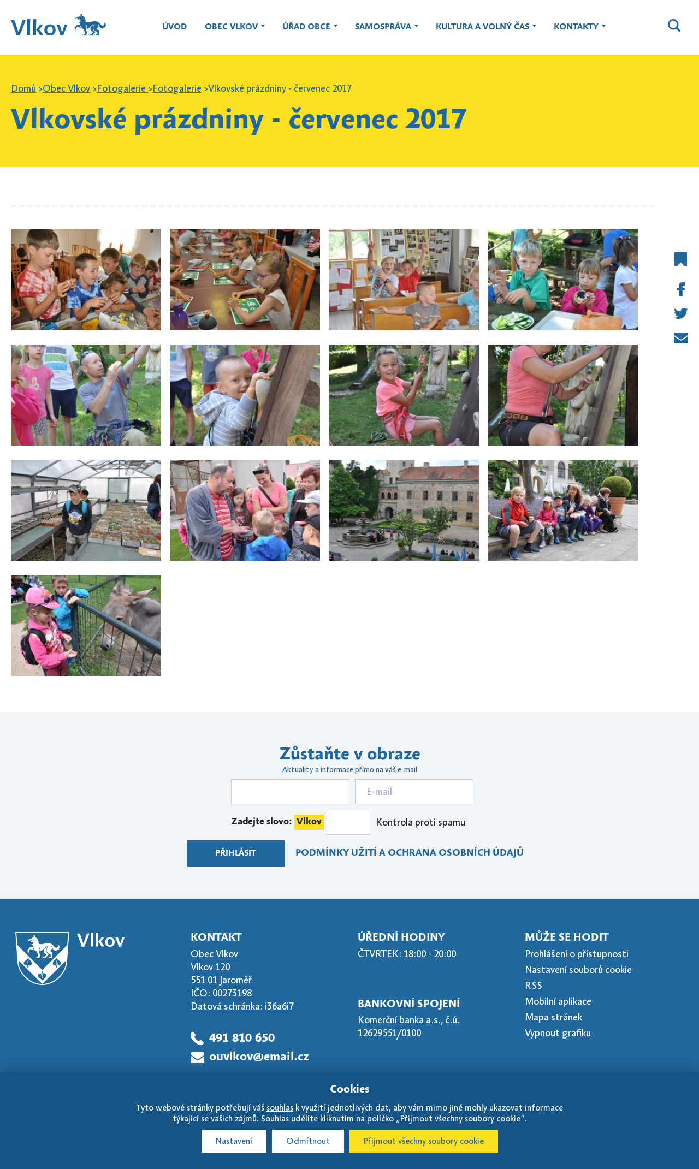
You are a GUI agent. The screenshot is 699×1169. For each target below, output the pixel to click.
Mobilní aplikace (558, 1001)
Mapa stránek (553, 1017)
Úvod (174, 27)
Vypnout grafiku (558, 1033)
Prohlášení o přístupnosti (577, 953)
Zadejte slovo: (277, 822)
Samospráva (383, 32)
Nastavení (234, 1141)
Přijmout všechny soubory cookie (424, 1141)
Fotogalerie (122, 88)
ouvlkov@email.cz (259, 1057)
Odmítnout (308, 1141)
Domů (23, 88)
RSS (533, 985)
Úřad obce (306, 32)
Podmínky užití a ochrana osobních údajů (409, 853)
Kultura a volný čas (482, 32)
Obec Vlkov (231, 32)
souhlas (279, 1108)
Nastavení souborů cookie (578, 969)
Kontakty (576, 32)
